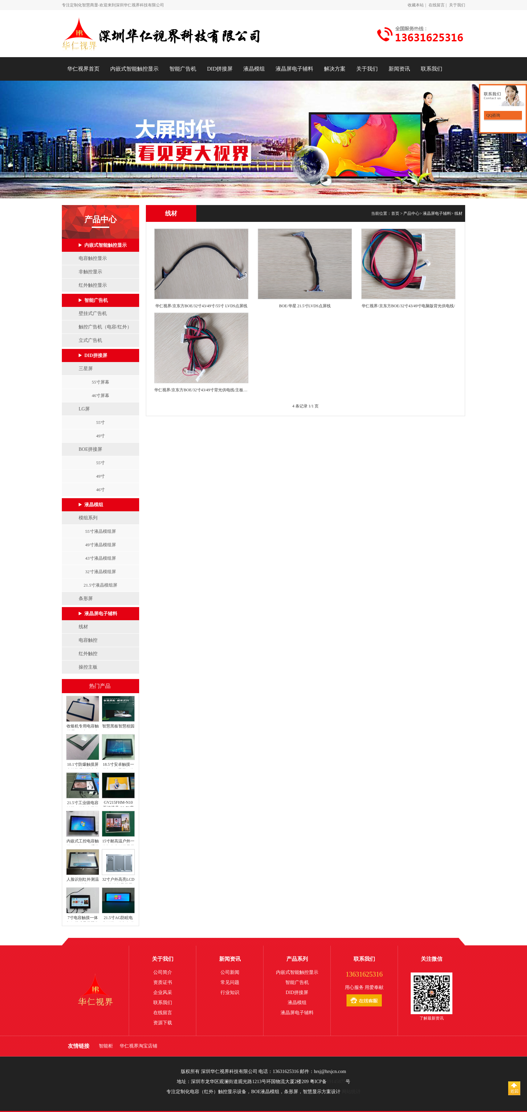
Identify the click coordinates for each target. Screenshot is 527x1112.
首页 (395, 213)
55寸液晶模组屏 (100, 531)
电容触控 (88, 640)
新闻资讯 (399, 69)
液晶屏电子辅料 (294, 69)
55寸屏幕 (100, 382)
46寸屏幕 (100, 395)
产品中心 (411, 213)
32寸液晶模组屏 (100, 571)
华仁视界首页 (83, 69)
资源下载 (162, 1022)
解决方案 (335, 69)
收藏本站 (416, 5)
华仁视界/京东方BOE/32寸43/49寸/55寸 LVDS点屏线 (201, 306)
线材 (83, 626)
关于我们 (457, 5)
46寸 (100, 489)
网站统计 (351, 1091)
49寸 (100, 435)
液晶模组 (254, 69)
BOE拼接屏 (90, 449)
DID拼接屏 (220, 69)
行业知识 (229, 992)
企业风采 (162, 992)
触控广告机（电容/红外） (105, 326)
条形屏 (86, 598)
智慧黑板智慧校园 (118, 726)
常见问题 (229, 982)
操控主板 (88, 667)
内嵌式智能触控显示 (134, 69)
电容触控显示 (93, 258)
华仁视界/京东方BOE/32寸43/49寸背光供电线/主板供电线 (201, 390)
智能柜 (106, 1045)
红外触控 (88, 653)
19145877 (336, 1081)
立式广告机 (90, 340)
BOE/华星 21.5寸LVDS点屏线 (305, 306)
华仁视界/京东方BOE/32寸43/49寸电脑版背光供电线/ (408, 306)
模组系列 (88, 517)
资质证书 (162, 982)
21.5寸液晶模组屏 (101, 585)
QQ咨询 (492, 115)
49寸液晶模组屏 (100, 544)
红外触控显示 (93, 285)
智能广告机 (182, 69)
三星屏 (86, 368)
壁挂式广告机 (93, 313)
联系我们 (431, 69)
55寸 (100, 422)
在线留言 (437, 5)
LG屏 (84, 408)
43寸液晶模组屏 (100, 558)
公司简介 (162, 972)
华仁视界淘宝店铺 (138, 1045)
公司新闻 (229, 972)
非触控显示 (90, 271)
